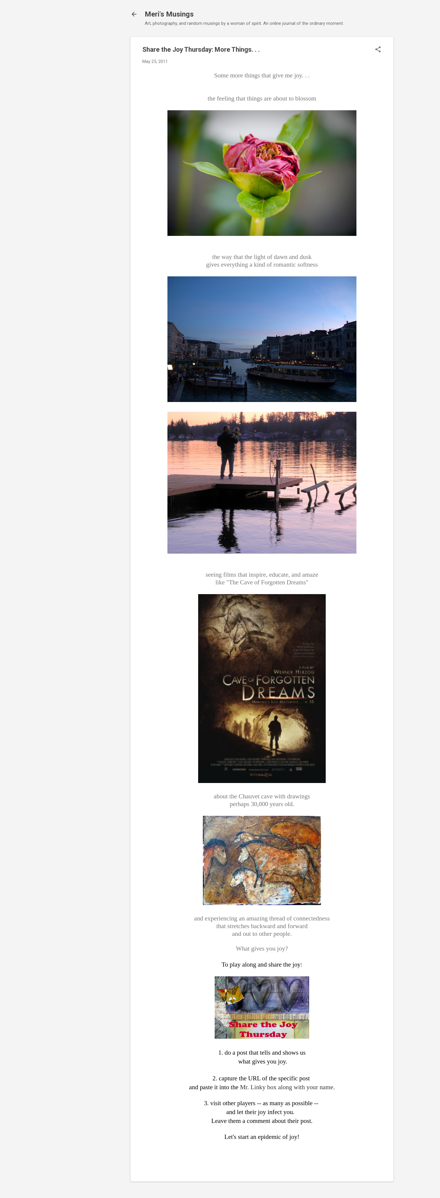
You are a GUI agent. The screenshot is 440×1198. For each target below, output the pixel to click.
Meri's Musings (169, 14)
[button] (378, 50)
